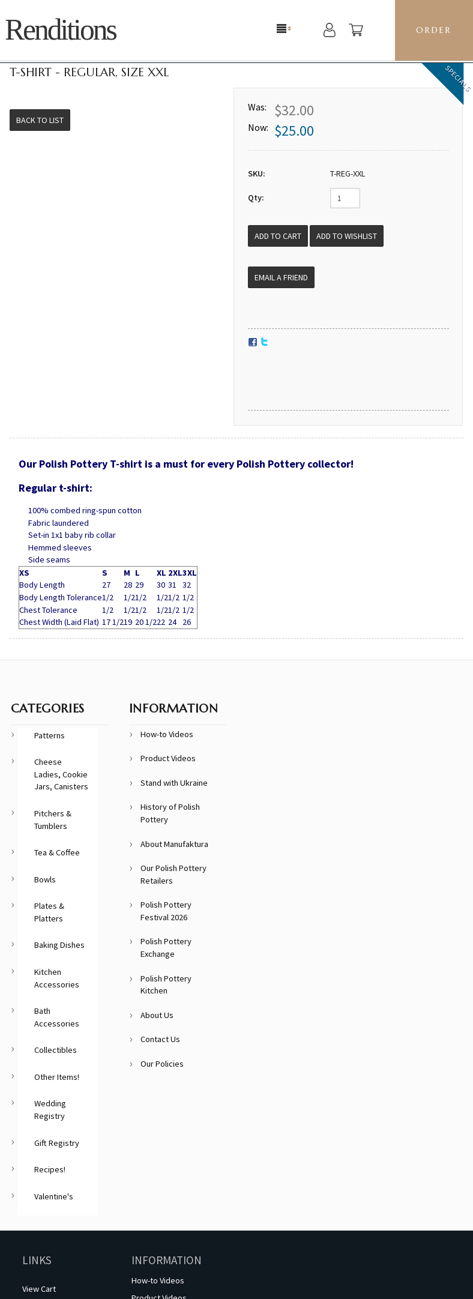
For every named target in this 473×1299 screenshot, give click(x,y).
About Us (156, 1015)
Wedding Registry (50, 1109)
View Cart (39, 1288)
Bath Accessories (56, 1017)
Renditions (60, 29)
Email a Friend (281, 277)
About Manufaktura (174, 844)
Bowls (45, 879)
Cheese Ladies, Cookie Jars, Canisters (61, 774)
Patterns (49, 735)
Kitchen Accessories (56, 978)
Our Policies (162, 1063)
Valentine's (53, 1196)
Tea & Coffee (57, 852)
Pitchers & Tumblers (52, 819)
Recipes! (49, 1169)
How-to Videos (166, 734)
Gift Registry (56, 1143)
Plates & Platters (49, 912)
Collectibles (55, 1049)
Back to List (40, 120)
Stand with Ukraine (174, 782)
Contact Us (160, 1039)
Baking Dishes (59, 944)
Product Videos (168, 758)
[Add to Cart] (278, 236)
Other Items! (56, 1076)
